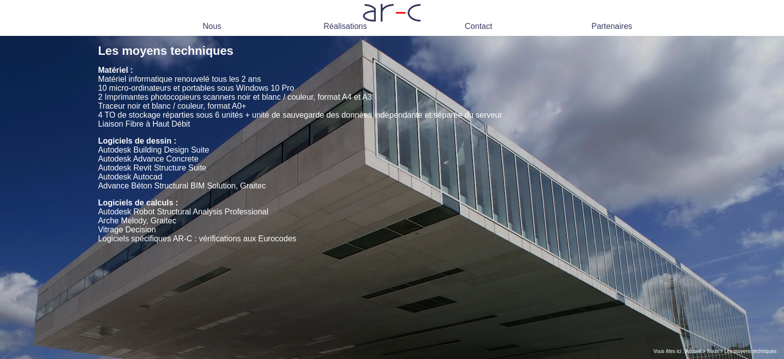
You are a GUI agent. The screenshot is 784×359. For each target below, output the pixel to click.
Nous (212, 26)
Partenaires (611, 26)
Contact (478, 26)
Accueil (693, 351)
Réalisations (345, 26)
